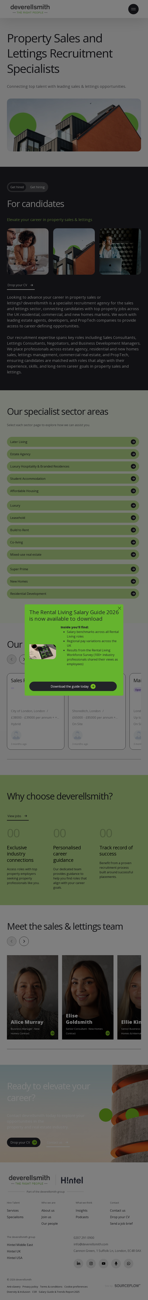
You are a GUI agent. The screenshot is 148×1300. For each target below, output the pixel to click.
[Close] (119, 608)
